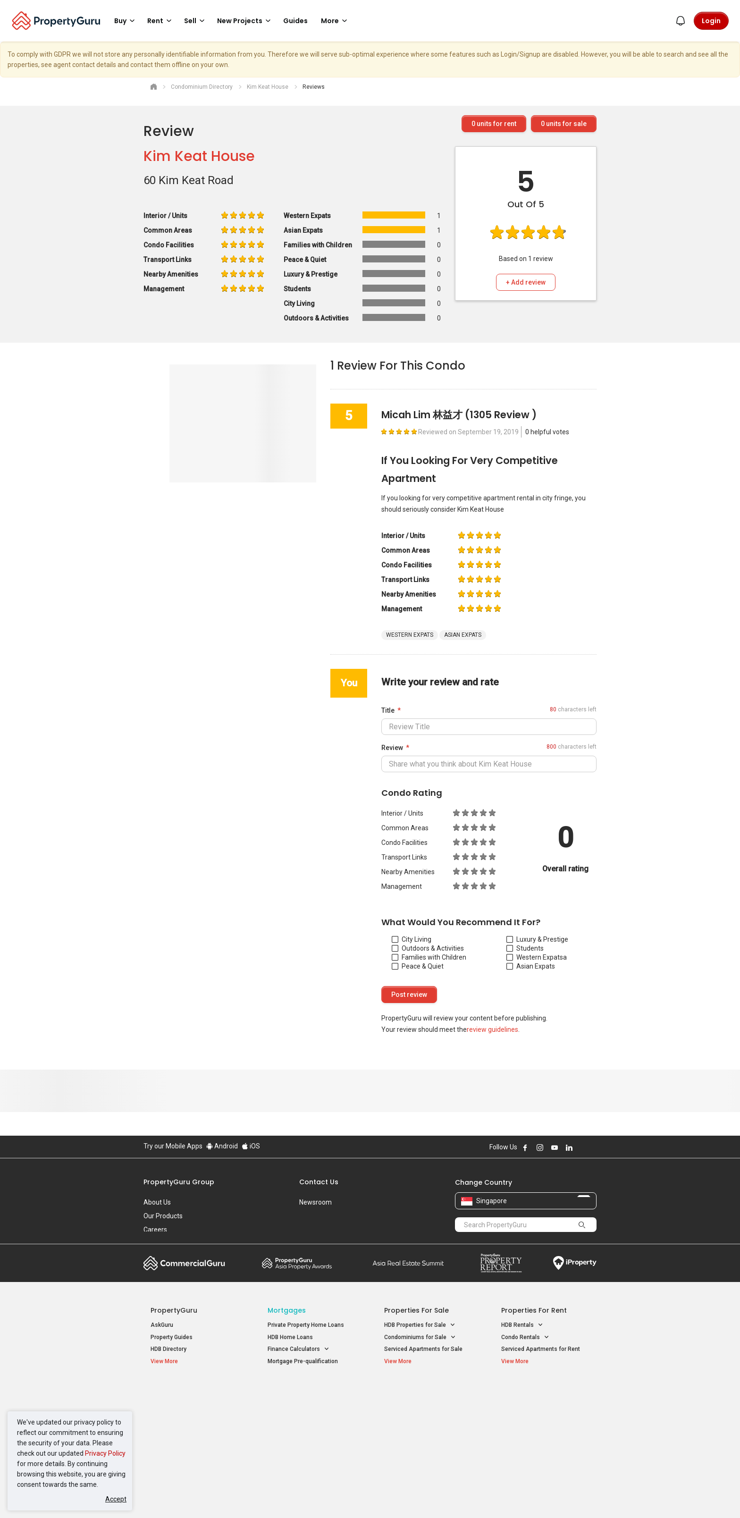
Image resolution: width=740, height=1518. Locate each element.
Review (392, 747)
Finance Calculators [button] (298, 1349)
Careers (155, 1229)
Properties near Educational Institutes (421, 1397)
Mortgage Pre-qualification (303, 1361)
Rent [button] (161, 20)
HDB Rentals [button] (522, 1325)
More (335, 20)
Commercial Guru (184, 1263)
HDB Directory (168, 1349)
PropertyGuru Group (178, 1182)
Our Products (163, 1216)
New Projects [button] (245, 20)
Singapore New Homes (189, 1392)
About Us (157, 1202)
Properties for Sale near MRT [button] (310, 1417)
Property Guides (172, 1337)
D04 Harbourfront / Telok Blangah (544, 1406)
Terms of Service (245, 1496)
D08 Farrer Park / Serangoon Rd (542, 1440)
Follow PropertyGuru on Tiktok (593, 1147)
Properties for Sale (416, 1310)
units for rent (493, 123)
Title (388, 710)
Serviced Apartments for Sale (423, 1349)
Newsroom (315, 1202)
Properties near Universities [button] (425, 1417)
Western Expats (534, 957)
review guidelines (492, 1029)
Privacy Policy (105, 1453)
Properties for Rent (534, 1310)
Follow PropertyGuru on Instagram (540, 1147)
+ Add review (526, 282)
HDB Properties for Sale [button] (419, 1325)
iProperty (575, 1263)
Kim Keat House (199, 156)
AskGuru (162, 1325)
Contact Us (318, 1182)
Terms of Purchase (361, 1496)
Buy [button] (126, 20)
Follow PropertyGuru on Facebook (525, 1147)
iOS (251, 1146)
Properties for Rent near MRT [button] (310, 1429)
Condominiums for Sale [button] (420, 1337)
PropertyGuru (174, 1310)
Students (525, 948)
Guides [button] (295, 20)
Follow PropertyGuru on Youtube (554, 1147)
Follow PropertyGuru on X (582, 1147)
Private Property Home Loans (306, 1325)
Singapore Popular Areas (544, 1392)
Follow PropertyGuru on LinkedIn (569, 1147)
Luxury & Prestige (537, 939)
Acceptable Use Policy (176, 1496)
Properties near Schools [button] (420, 1429)
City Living (411, 939)
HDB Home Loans (290, 1337)
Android (222, 1146)
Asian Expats (530, 966)
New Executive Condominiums (190, 1419)
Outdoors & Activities (428, 948)
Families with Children (429, 957)
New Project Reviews (178, 1430)
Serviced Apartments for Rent (540, 1349)
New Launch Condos (177, 1406)
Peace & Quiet (418, 966)
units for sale (564, 123)
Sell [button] (196, 20)
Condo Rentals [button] (525, 1337)
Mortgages (287, 1310)
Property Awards (297, 1263)
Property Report (501, 1263)
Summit (408, 1263)
